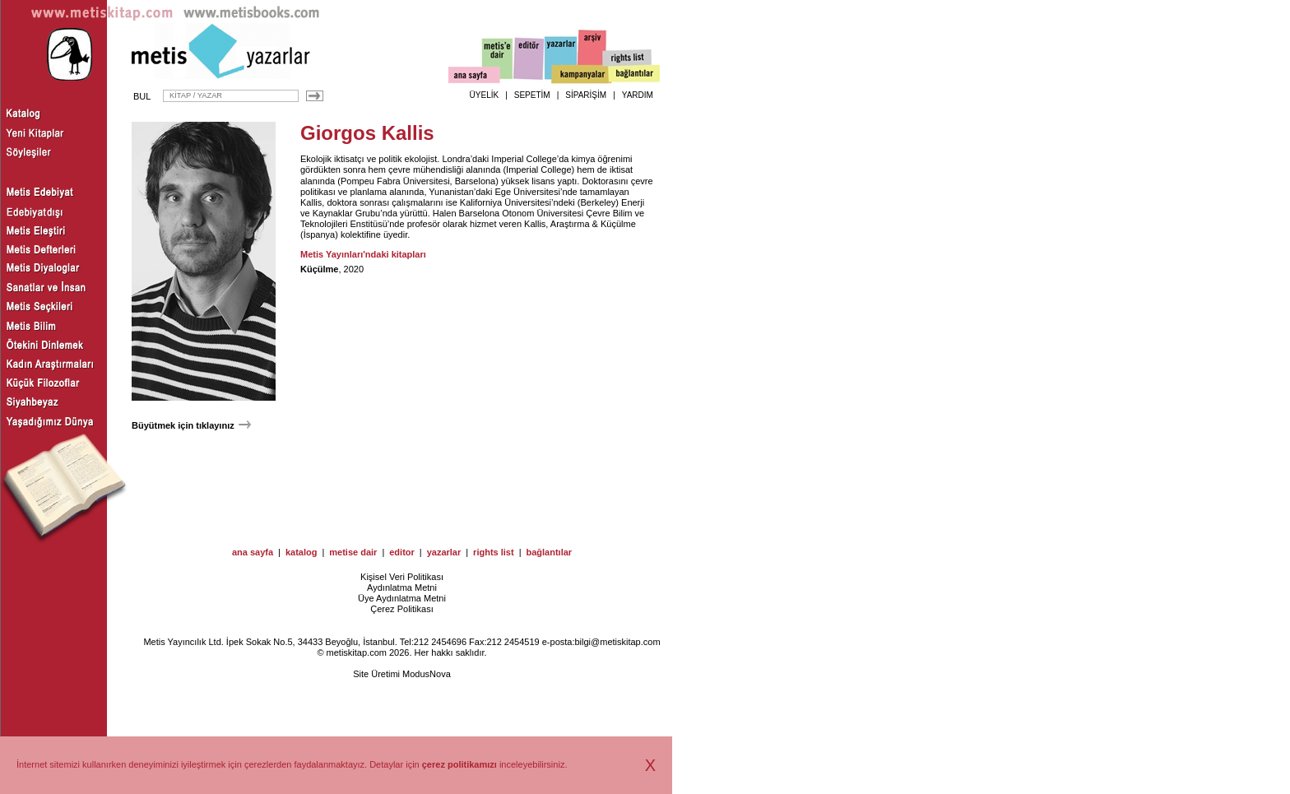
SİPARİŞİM (585, 95)
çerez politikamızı (459, 764)
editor (402, 552)
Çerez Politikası (401, 609)
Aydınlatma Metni (402, 587)
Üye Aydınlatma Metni (402, 598)
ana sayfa (252, 552)
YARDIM (637, 95)
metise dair (353, 552)
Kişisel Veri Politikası (401, 577)
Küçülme (319, 269)
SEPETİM (532, 95)
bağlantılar (549, 552)
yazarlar (444, 552)
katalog (301, 552)
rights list (493, 552)
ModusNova (426, 674)
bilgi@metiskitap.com (617, 642)
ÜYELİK (484, 95)
